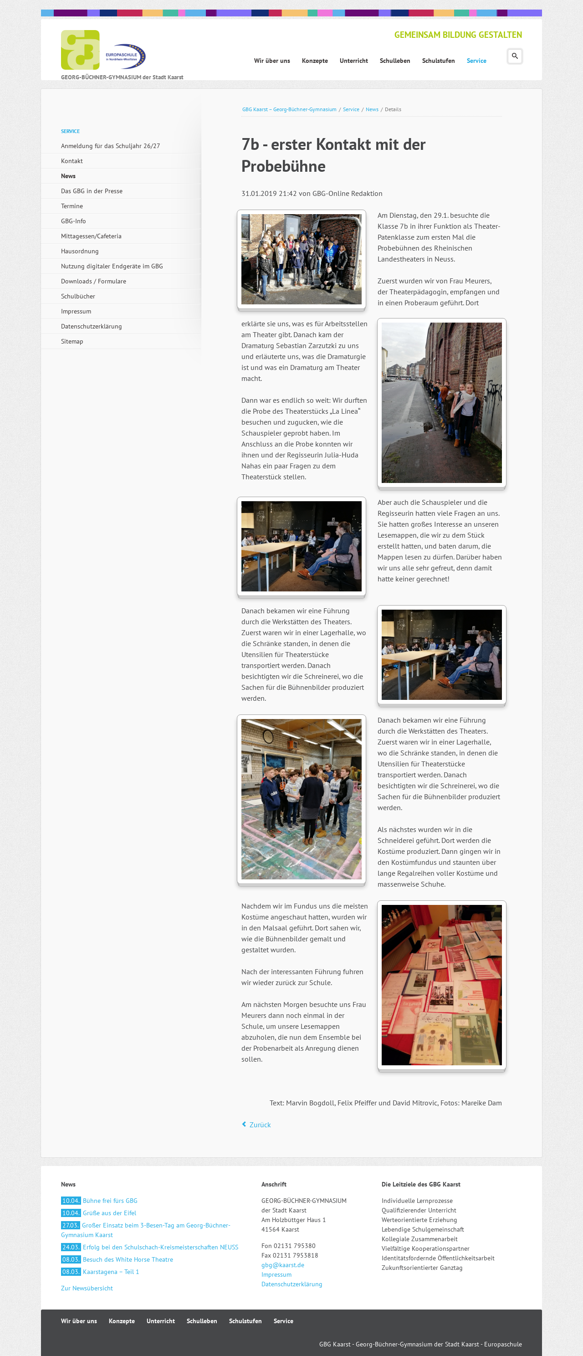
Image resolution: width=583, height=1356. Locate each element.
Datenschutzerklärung (91, 326)
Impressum (76, 311)
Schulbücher (78, 296)
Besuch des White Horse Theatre (117, 1259)
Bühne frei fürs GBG (99, 1201)
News (372, 109)
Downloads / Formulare (93, 281)
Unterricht (161, 1321)
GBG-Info (73, 221)
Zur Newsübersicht (87, 1288)
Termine (72, 206)
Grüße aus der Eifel (98, 1213)
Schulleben (202, 1321)
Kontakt (72, 161)
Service (351, 109)
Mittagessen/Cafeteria (91, 236)
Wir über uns (79, 1321)
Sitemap (72, 341)
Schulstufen (245, 1321)
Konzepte (122, 1321)
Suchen (515, 56)
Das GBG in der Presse (92, 191)
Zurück (260, 1124)
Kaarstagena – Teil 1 (100, 1272)
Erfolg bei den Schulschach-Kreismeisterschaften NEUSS (149, 1247)
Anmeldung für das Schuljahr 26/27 (110, 146)
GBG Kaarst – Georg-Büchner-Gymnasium (289, 109)
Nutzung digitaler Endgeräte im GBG (112, 266)
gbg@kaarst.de (282, 1265)
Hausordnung (80, 251)
